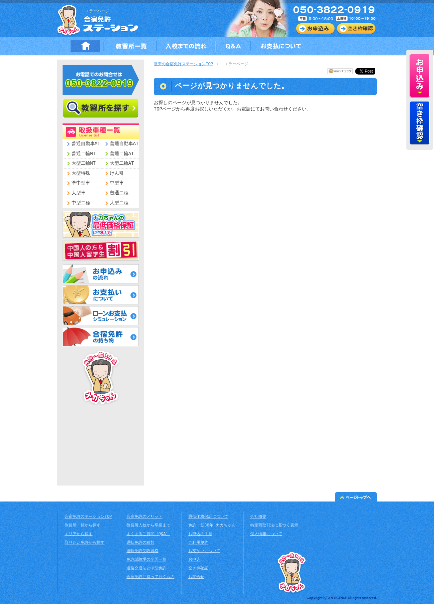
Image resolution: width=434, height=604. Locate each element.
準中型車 (81, 183)
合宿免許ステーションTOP (88, 517)
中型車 (117, 183)
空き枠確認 (198, 568)
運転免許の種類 (140, 543)
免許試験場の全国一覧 (146, 560)
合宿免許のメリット (144, 517)
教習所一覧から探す (83, 525)
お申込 (194, 560)
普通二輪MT (84, 154)
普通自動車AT (124, 144)
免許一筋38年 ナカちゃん (212, 525)
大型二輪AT (122, 163)
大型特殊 (81, 173)
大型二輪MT (84, 163)
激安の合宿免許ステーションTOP (183, 64)
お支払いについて (204, 551)
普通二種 (119, 193)
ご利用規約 (198, 543)
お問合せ (196, 577)
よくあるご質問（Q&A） (148, 534)
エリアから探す (79, 534)
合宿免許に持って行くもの (150, 577)
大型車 (79, 193)
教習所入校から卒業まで (148, 525)
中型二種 (81, 203)
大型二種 (119, 203)
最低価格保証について (208, 517)
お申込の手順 (200, 534)
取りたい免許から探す (85, 543)
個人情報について (266, 534)
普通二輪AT (122, 154)
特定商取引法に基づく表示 (274, 525)
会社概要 (258, 517)
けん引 (117, 173)
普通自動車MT (86, 144)
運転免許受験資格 (142, 551)
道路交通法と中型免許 (146, 568)
